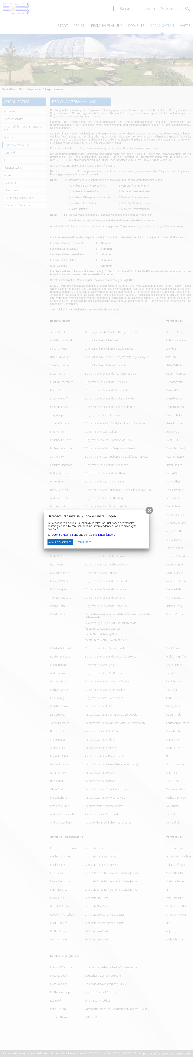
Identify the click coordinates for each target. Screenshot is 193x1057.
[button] (149, 510)
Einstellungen (83, 541)
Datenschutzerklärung (65, 534)
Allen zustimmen (60, 541)
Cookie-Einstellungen (101, 534)
